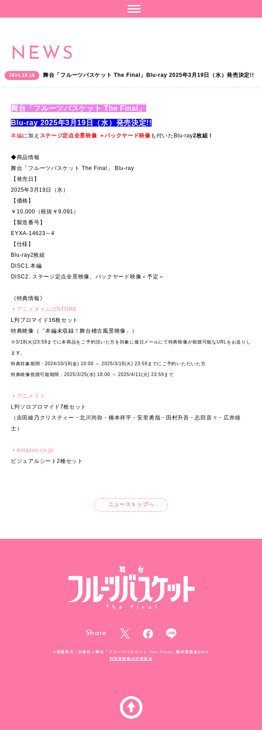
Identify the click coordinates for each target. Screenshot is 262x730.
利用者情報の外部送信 (131, 659)
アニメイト (31, 396)
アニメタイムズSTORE (47, 309)
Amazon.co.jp (35, 450)
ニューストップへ (131, 504)
